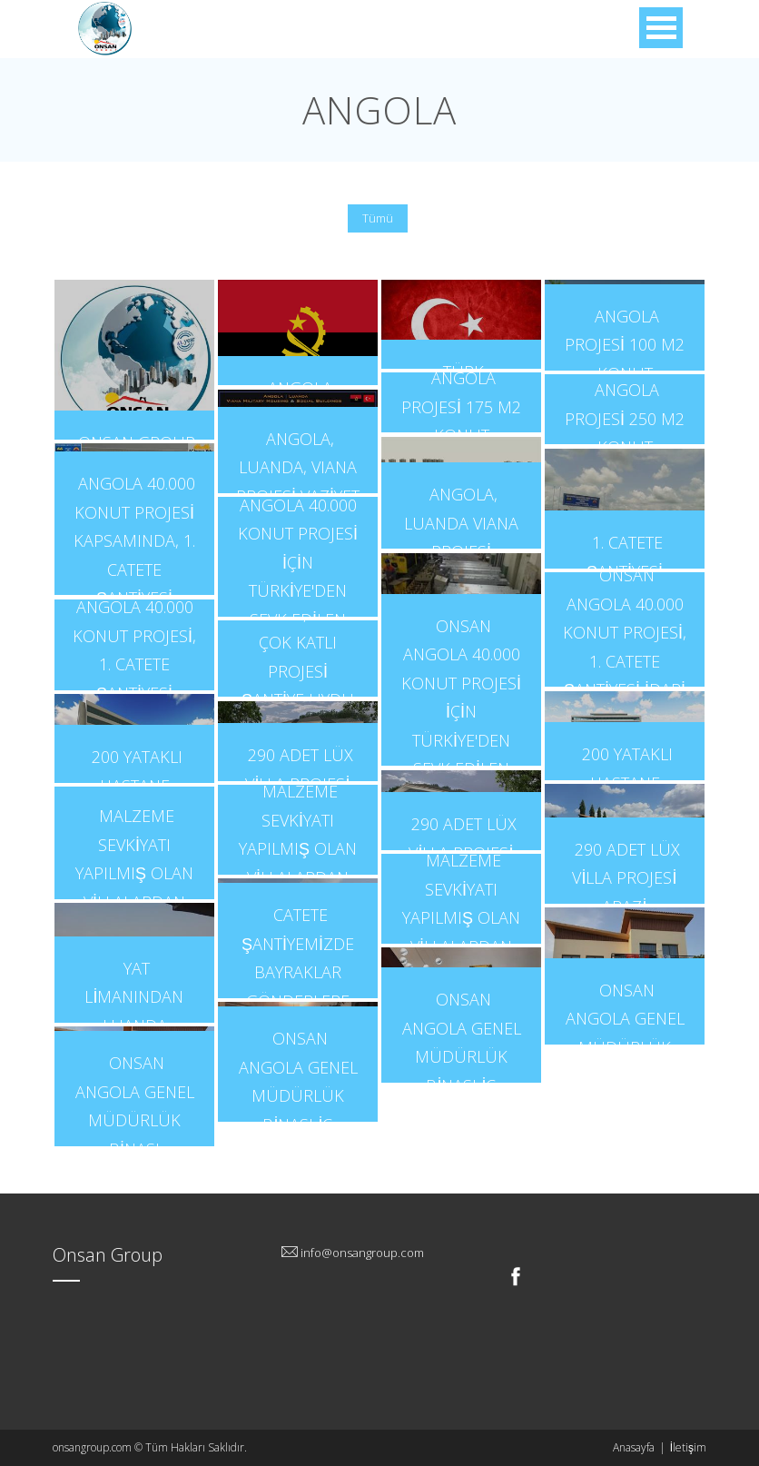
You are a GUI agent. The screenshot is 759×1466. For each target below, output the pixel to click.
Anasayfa (634, 1447)
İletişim (688, 1447)
